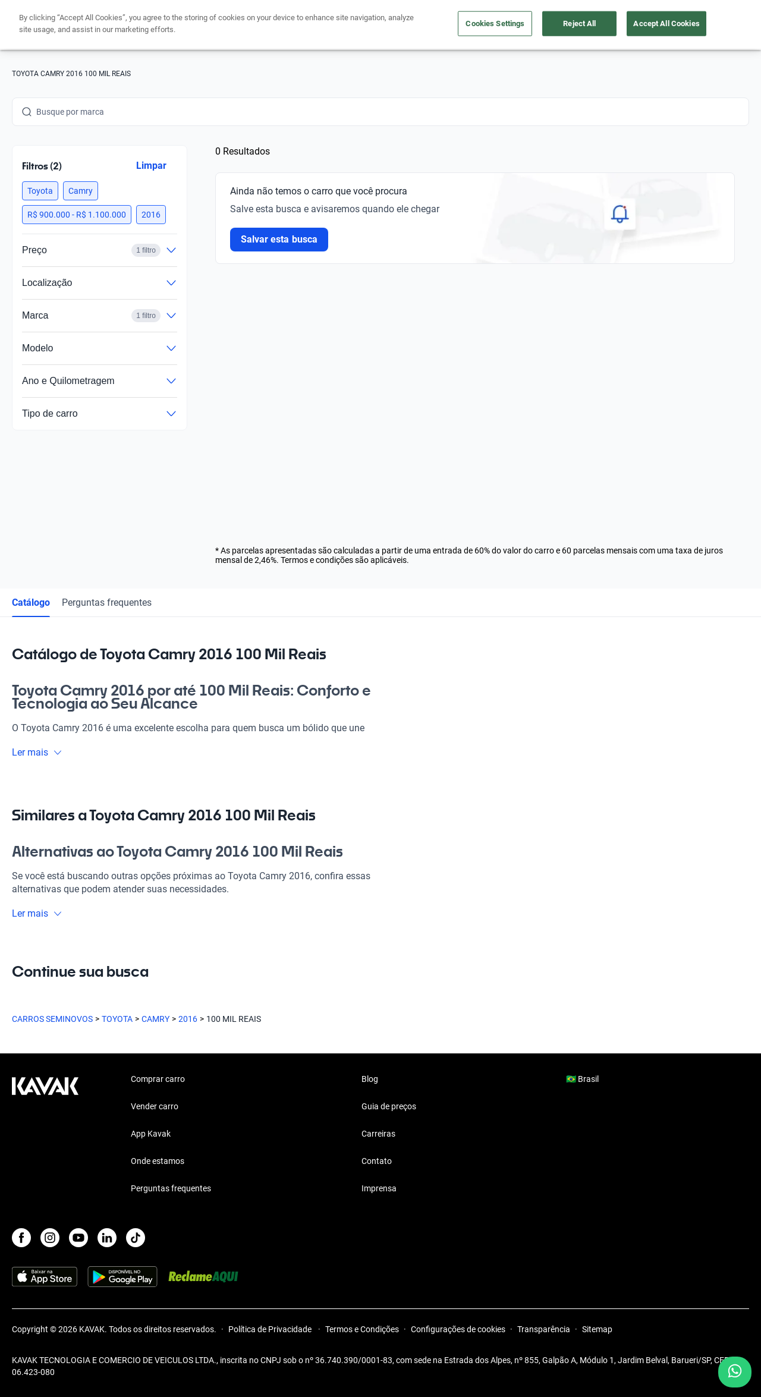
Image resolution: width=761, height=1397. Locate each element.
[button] (40, 190)
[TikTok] (135, 1237)
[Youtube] (78, 1237)
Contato (376, 1161)
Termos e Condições (362, 1329)
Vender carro (363, 25)
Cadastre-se (715, 25)
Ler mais (37, 752)
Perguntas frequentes (107, 602)
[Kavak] (45, 25)
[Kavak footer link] (45, 1135)
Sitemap (597, 1329)
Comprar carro (297, 25)
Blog (369, 1079)
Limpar (151, 165)
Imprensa (379, 1188)
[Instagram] (49, 1237)
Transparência (543, 1329)
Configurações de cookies (458, 1329)
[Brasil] (644, 25)
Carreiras (378, 1133)
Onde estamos (157, 1161)
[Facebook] (21, 1237)
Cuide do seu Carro (518, 25)
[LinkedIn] (107, 1237)
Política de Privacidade (270, 1329)
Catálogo (31, 602)
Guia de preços (388, 1106)
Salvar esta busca (279, 239)
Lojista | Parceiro (434, 25)
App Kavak (151, 1133)
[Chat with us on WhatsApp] (735, 1372)
